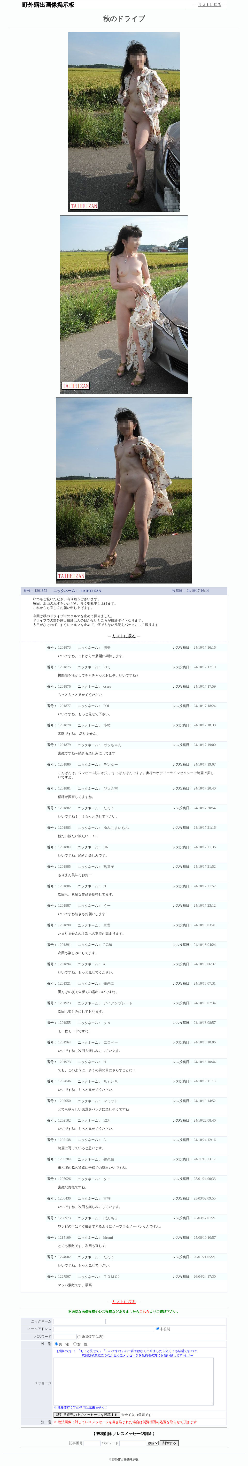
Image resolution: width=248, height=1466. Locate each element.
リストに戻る (209, 5)
